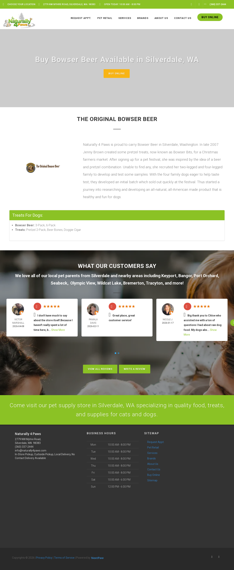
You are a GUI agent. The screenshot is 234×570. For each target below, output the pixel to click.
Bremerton (133, 283)
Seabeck (59, 283)
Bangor (185, 275)
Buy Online (116, 73)
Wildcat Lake (109, 283)
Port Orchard (206, 275)
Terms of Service (64, 557)
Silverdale (100, 275)
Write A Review (134, 369)
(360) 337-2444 (24, 446)
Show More (58, 329)
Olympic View (82, 283)
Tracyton (154, 283)
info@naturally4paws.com (30, 450)
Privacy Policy (44, 557)
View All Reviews (100, 369)
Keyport (168, 275)
